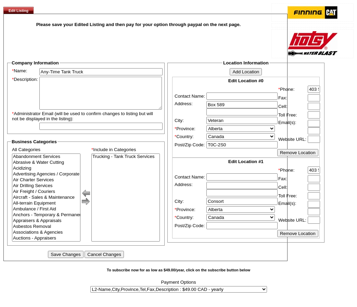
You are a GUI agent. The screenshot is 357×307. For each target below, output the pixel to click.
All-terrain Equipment (46, 209)
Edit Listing (18, 11)
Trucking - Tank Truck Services (126, 163)
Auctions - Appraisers (46, 244)
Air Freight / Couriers (46, 198)
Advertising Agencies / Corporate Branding (46, 180)
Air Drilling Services (46, 192)
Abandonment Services (46, 163)
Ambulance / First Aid (46, 215)
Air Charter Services (46, 186)
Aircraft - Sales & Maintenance (46, 204)
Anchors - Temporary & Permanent (46, 221)
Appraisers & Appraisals (46, 227)
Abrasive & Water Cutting (46, 169)
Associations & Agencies (46, 239)
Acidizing (46, 174)
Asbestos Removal (46, 233)
